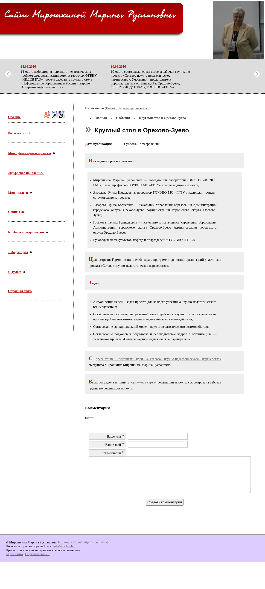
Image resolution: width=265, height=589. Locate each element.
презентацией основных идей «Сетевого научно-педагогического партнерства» (158, 359)
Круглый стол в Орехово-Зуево (162, 118)
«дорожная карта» (144, 382)
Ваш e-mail (113, 445)
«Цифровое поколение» (26, 173)
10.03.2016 (118, 66)
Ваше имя (114, 436)
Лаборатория (18, 252)
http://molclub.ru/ (70, 549)
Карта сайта (14, 561)
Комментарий (111, 453)
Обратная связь (20, 291)
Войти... (111, 108)
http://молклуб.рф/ (96, 549)
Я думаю (14, 272)
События (123, 118)
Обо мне (14, 117)
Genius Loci (16, 212)
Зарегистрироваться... (133, 108)
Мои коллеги (18, 192)
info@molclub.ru (64, 553)
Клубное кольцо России (26, 232)
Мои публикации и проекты (29, 153)
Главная (100, 118)
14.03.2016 (28, 66)
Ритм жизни (17, 133)
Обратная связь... (37, 561)
